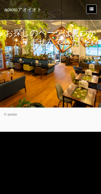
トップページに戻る (50, 54)
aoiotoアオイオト (23, 9)
